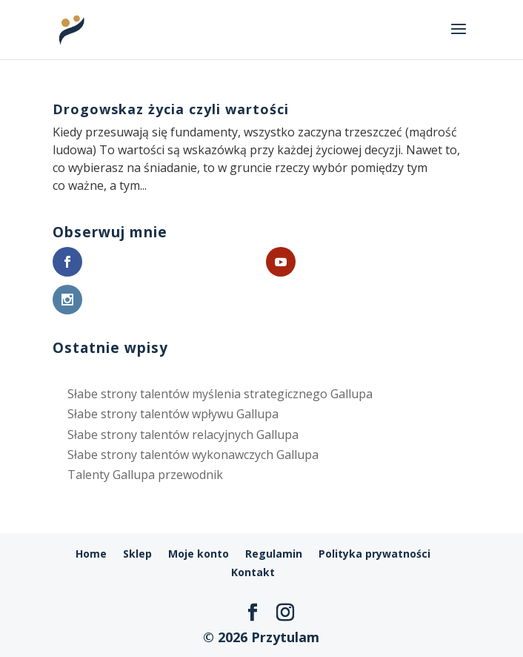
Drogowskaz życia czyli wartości (171, 109)
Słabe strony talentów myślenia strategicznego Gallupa (220, 394)
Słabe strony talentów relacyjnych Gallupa (183, 434)
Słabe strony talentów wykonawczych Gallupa (193, 454)
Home (91, 554)
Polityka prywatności (374, 554)
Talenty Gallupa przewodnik (145, 474)
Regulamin (273, 554)
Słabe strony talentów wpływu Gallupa (173, 414)
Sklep (137, 554)
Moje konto (198, 554)
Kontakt (253, 572)
